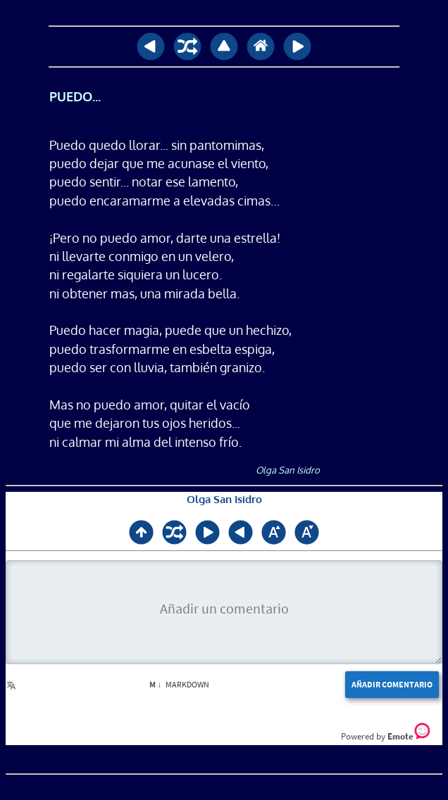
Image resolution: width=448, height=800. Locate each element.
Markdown (179, 684)
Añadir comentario (392, 684)
